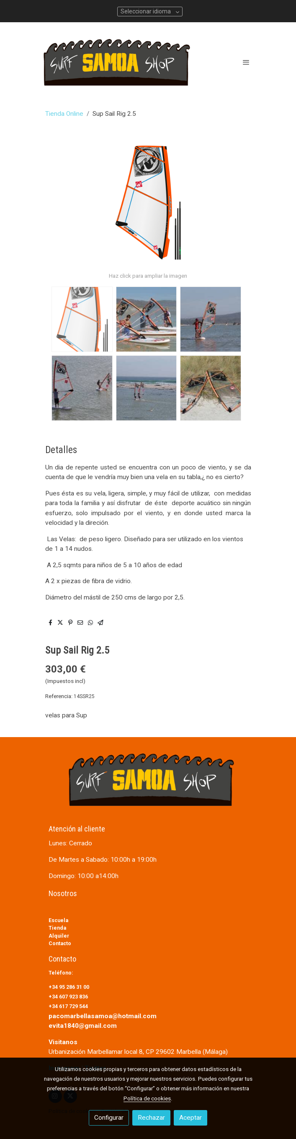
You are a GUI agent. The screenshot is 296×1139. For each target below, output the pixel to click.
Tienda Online (64, 113)
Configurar (109, 1117)
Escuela (58, 920)
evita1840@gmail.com (83, 1026)
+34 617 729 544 (68, 1006)
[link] (117, 62)
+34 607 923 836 (69, 996)
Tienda (57, 928)
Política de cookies (147, 1098)
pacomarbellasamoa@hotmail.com (103, 1016)
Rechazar (151, 1117)
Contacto (60, 943)
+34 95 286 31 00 (69, 987)
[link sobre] (148, 784)
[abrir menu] (246, 62)
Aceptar (190, 1117)
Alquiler (59, 936)
